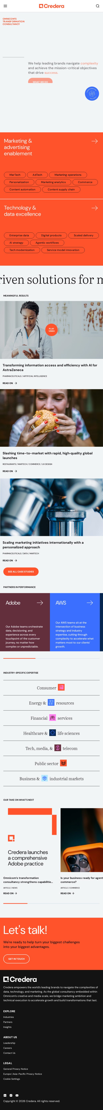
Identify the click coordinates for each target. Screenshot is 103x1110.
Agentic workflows (47, 244)
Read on (10, 385)
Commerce (85, 184)
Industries (8, 1017)
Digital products (51, 237)
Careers (7, 1047)
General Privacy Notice (15, 1068)
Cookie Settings (11, 1078)
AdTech (37, 176)
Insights (7, 1026)
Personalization (19, 184)
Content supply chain (61, 191)
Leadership (9, 1042)
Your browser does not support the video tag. (51, 113)
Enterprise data (19, 237)
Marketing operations (68, 176)
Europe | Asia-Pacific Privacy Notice (22, 1073)
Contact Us (9, 1052)
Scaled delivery (83, 237)
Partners (7, 1022)
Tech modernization (22, 252)
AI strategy (16, 244)
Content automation (22, 191)
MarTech (14, 176)
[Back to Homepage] (51, 6)
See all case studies (21, 573)
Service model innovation (63, 252)
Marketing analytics (53, 184)
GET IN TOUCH (16, 960)
